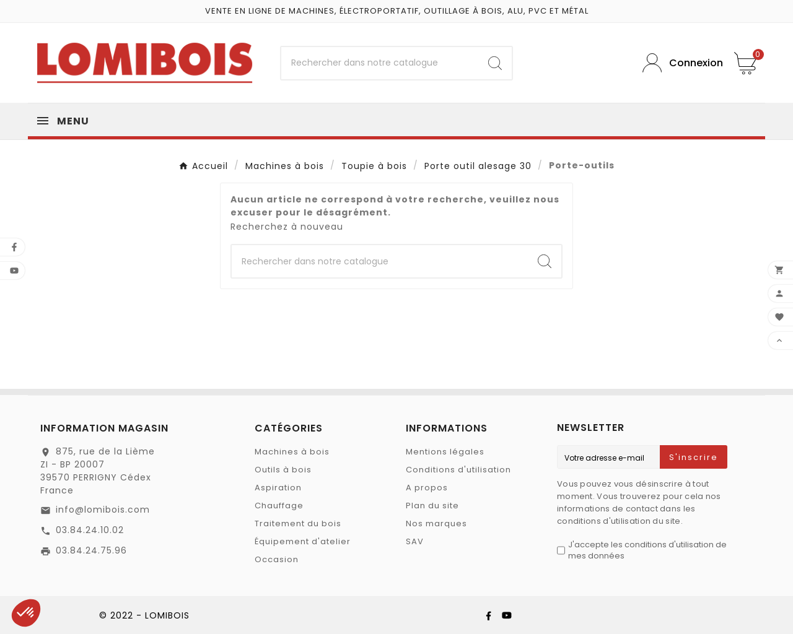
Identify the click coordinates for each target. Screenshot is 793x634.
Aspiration (278, 487)
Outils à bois (283, 470)
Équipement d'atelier (303, 541)
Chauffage (279, 505)
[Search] (495, 63)
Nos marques (436, 523)
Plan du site (432, 505)
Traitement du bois (298, 523)
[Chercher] (380, 63)
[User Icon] (679, 62)
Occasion (277, 559)
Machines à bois (292, 452)
